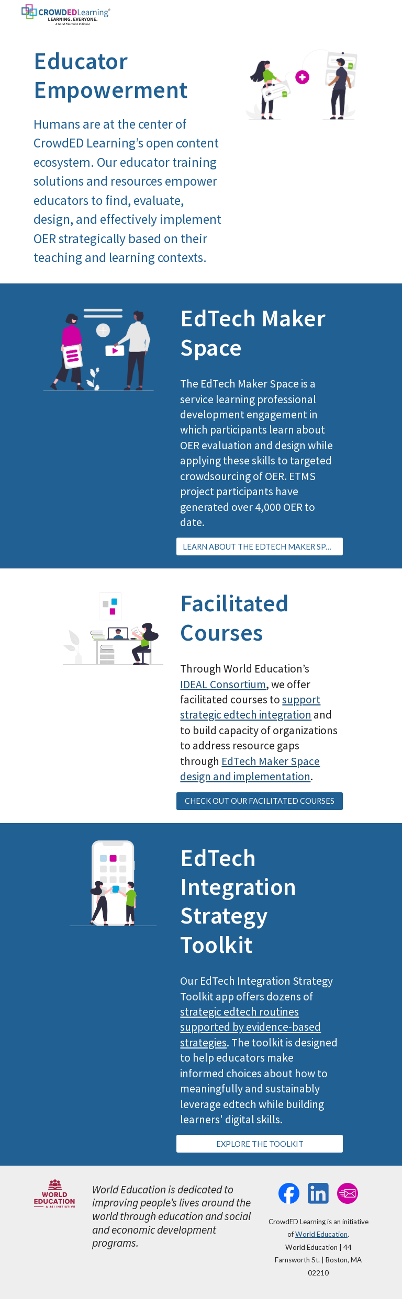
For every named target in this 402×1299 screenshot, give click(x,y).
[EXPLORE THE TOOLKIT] (259, 1144)
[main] (127, 156)
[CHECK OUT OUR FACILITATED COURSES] (259, 801)
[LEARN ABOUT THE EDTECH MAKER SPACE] (259, 546)
